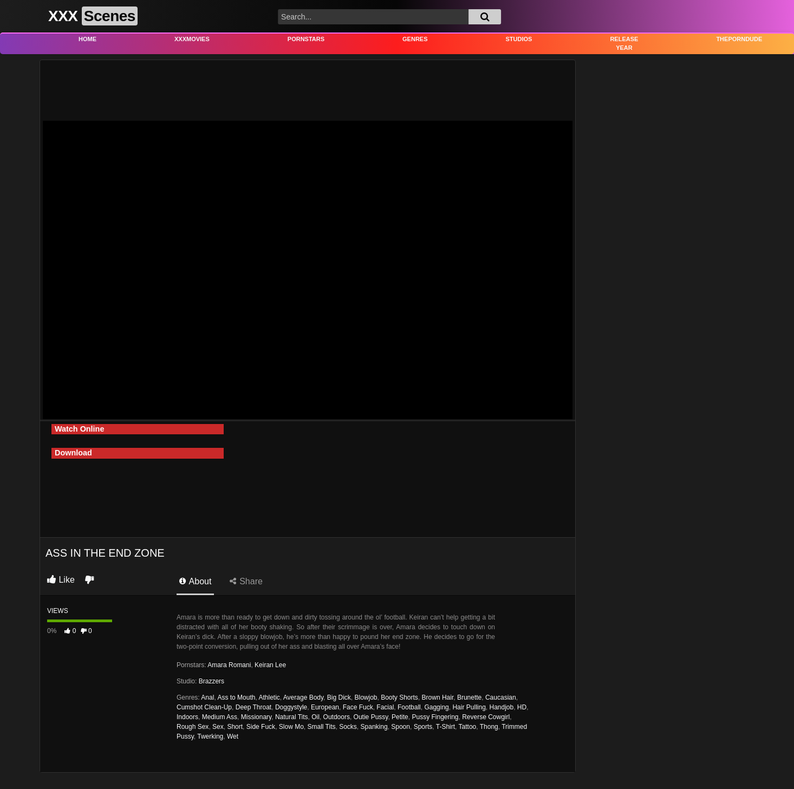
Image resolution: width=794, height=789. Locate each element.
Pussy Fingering (435, 717)
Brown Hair (438, 697)
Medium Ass (219, 717)
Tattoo (468, 727)
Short (235, 727)
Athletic (268, 697)
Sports (423, 727)
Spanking (374, 727)
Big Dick (339, 697)
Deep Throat (254, 707)
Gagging (436, 707)
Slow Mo (291, 727)
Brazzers (211, 681)
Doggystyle (291, 707)
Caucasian (500, 697)
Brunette (469, 697)
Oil (315, 717)
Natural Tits (291, 717)
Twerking (210, 736)
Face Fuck (358, 707)
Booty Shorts (399, 697)
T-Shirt (445, 727)
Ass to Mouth (236, 697)
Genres (414, 39)
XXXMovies (192, 39)
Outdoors (336, 717)
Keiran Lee (270, 665)
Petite (400, 717)
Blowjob (365, 697)
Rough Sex (193, 727)
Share (246, 581)
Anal (207, 697)
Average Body (303, 697)
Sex (218, 727)
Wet (232, 736)
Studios (519, 39)
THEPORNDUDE (739, 39)
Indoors (187, 717)
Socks (348, 727)
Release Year (624, 43)
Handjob (501, 707)
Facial (385, 707)
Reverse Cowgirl (486, 717)
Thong (489, 727)
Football (409, 707)
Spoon (400, 727)
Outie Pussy (371, 717)
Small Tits (321, 727)
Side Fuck (260, 727)
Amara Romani (229, 665)
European (325, 707)
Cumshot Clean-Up (204, 707)
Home (87, 39)
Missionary (256, 717)
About (195, 581)
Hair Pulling (468, 707)
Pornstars (306, 39)
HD (521, 707)
